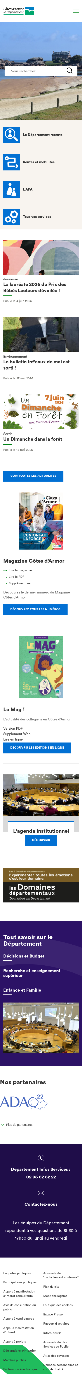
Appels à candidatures (18, 1318)
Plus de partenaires (19, 1124)
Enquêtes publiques (17, 1273)
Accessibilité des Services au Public (55, 1344)
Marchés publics (14, 1360)
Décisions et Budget (23, 956)
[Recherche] (67, 11)
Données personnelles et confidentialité (60, 1367)
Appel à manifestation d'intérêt (18, 1330)
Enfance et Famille (22, 990)
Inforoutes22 (52, 1333)
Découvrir (41, 840)
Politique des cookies (58, 1305)
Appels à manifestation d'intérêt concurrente (19, 1294)
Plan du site (51, 1286)
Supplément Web (16, 734)
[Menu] (76, 11)
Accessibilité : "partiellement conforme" (61, 1275)
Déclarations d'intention (20, 1350)
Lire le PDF (15, 576)
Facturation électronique (20, 1369)
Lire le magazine (19, 570)
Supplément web (19, 583)
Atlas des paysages (56, 1355)
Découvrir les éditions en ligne (37, 747)
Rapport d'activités (56, 1323)
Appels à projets (14, 1341)
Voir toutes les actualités (33, 475)
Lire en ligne (13, 739)
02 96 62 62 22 (41, 1177)
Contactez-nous (41, 1204)
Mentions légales (55, 1296)
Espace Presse (53, 1314)
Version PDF (13, 728)
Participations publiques (20, 1282)
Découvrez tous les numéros (35, 609)
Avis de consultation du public (19, 1307)
